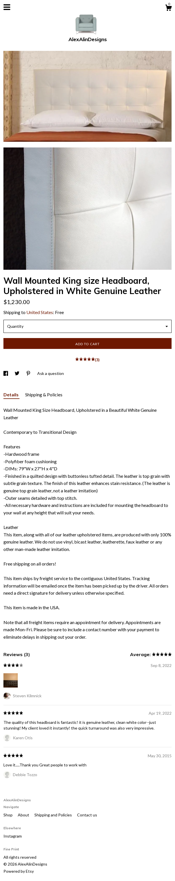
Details (11, 394)
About (24, 814)
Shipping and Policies (53, 814)
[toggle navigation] (6, 7)
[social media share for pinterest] (29, 373)
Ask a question (50, 373)
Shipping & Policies (43, 394)
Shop (8, 814)
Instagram (12, 836)
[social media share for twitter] (17, 373)
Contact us (87, 814)
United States (39, 312)
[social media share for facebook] (6, 373)
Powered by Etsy (18, 871)
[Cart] (168, 8)
